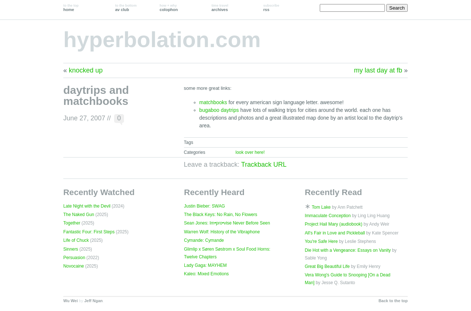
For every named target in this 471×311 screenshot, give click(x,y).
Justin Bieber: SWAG (204, 206)
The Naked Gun (78, 214)
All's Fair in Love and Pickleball (335, 233)
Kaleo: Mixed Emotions (206, 273)
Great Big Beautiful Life (327, 266)
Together (71, 223)
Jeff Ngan (93, 300)
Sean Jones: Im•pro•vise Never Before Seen (227, 223)
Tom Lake (321, 207)
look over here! (250, 152)
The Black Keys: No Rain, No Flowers (220, 214)
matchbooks (213, 102)
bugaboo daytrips (219, 110)
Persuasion (74, 257)
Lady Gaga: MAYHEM (205, 265)
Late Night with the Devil (86, 206)
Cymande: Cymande (204, 240)
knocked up (86, 70)
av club (126, 8)
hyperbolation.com (162, 39)
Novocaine (73, 266)
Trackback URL (263, 164)
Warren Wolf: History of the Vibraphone (222, 231)
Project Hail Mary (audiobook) (333, 224)
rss (271, 8)
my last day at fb (378, 70)
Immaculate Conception (328, 215)
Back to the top (393, 300)
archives (220, 8)
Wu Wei (70, 300)
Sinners (70, 249)
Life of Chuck (76, 240)
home (71, 8)
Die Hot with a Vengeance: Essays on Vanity (348, 250)
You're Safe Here (321, 241)
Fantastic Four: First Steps (88, 231)
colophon (169, 8)
